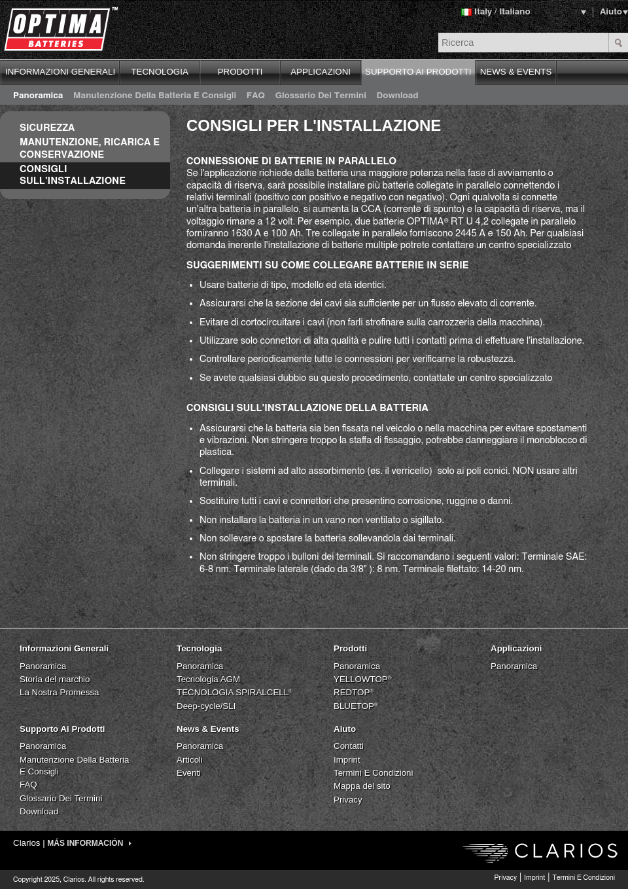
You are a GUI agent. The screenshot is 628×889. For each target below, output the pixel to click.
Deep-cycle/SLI (206, 706)
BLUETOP (356, 706)
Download (398, 95)
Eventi (189, 773)
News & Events (208, 729)
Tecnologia (199, 648)
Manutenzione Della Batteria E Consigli (154, 95)
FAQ (256, 95)
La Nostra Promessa (59, 692)
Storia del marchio (55, 679)
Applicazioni (516, 648)
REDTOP (354, 692)
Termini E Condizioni (373, 773)
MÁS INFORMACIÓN (89, 843)
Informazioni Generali (64, 648)
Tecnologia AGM (208, 679)
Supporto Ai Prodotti (62, 729)
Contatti (349, 746)
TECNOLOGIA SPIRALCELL (234, 692)
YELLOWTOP (363, 679)
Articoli (190, 760)
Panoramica (38, 95)
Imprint (347, 760)
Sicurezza (47, 128)
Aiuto (611, 11)
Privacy (348, 800)
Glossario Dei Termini (320, 95)
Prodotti (350, 648)
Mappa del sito (362, 786)
